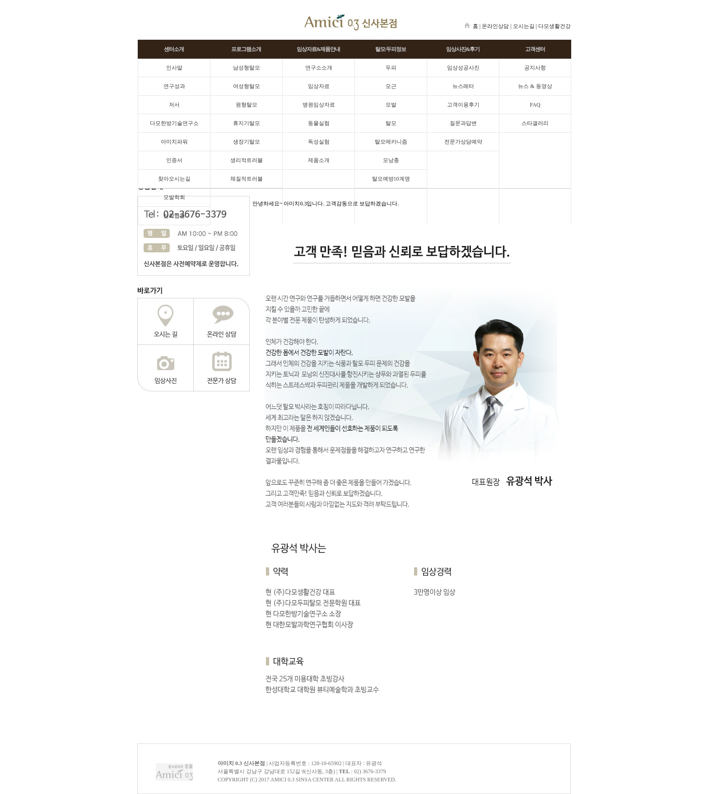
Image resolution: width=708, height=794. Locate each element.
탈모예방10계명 (391, 179)
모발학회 (174, 197)
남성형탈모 (246, 68)
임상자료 (319, 86)
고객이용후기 (463, 105)
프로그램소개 (246, 49)
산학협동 (174, 216)
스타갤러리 (535, 123)
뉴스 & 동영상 (535, 86)
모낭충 (391, 160)
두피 (391, 68)
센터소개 (174, 49)
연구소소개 (318, 68)
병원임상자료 (319, 105)
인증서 (174, 160)
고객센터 (535, 49)
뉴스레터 (463, 86)
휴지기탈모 (246, 123)
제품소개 (319, 160)
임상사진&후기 (463, 49)
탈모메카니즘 (391, 142)
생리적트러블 (246, 160)
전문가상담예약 (463, 142)
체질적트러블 (246, 179)
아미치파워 (174, 142)
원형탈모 (246, 105)
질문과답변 (463, 123)
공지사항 (535, 68)
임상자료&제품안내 (318, 49)
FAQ (535, 105)
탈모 (391, 123)
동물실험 (319, 123)
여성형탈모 (246, 86)
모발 (391, 105)
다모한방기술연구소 (174, 123)
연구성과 (174, 86)
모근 (391, 86)
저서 (174, 105)
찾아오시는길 (174, 179)
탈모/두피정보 (390, 49)
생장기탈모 (246, 142)
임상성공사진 (463, 68)
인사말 (174, 68)
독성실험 (319, 142)
